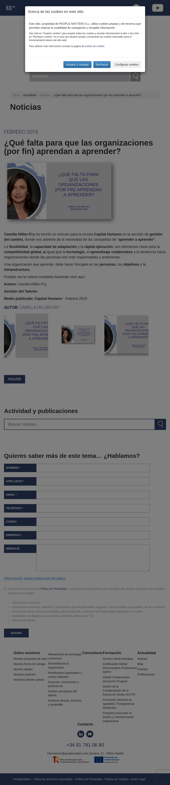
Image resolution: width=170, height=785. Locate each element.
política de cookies (95, 46)
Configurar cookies (126, 64)
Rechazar (102, 64)
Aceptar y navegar (77, 64)
